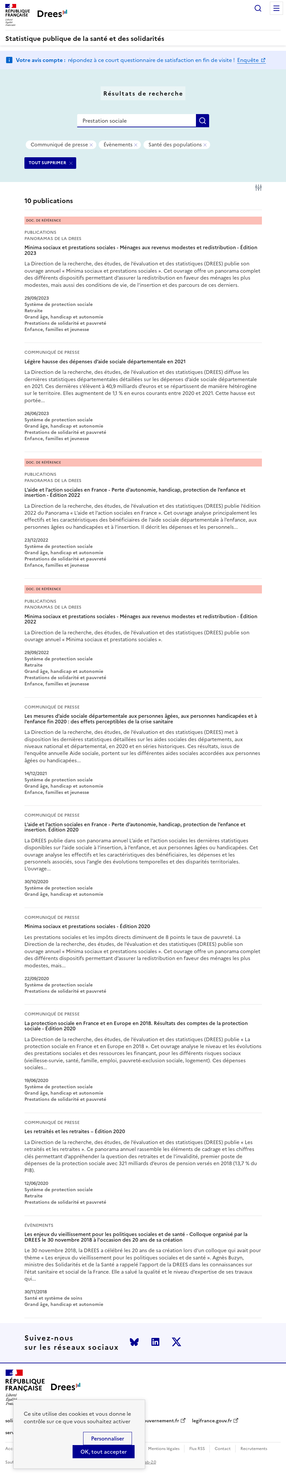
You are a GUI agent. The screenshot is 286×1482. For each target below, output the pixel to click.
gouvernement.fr (160, 1421)
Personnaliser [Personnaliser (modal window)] (107, 1438)
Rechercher (258, 8)
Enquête (248, 60)
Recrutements (253, 1449)
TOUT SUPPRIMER (47, 163)
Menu (276, 8)
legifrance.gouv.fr (212, 1421)
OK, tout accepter (103, 1452)
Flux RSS (197, 1449)
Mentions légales (163, 1449)
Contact (223, 1449)
